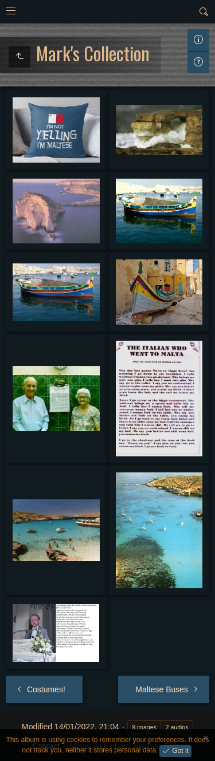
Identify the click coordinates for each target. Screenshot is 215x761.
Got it (179, 750)
